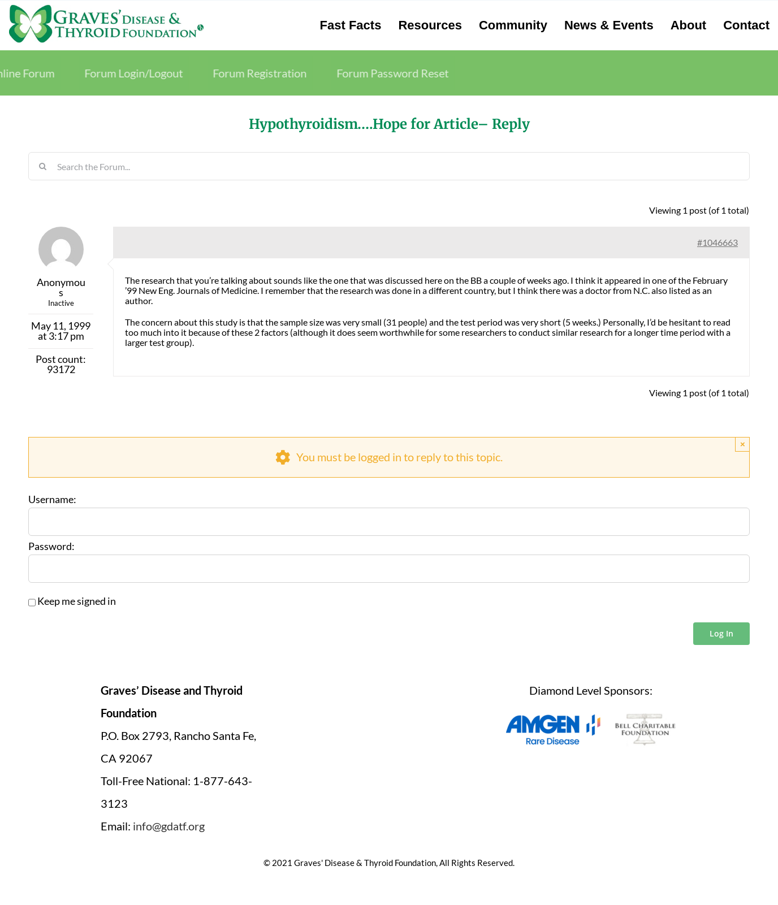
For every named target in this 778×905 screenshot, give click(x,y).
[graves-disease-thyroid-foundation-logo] (106, 8)
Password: (51, 547)
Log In (721, 633)
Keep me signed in (76, 601)
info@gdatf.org (169, 826)
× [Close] (742, 444)
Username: (52, 500)
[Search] (42, 166)
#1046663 (717, 242)
